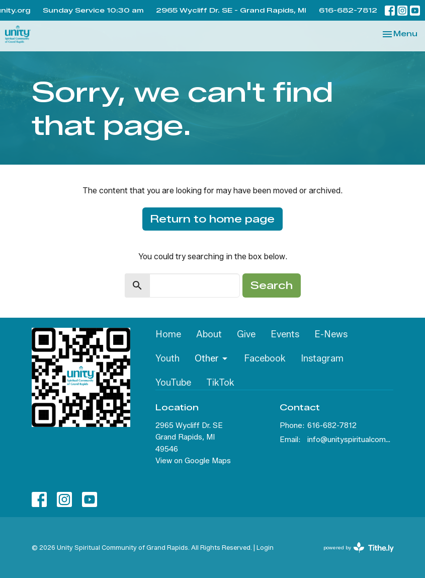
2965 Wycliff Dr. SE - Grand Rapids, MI (231, 10)
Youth (167, 358)
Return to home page (212, 219)
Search (271, 285)
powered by (358, 547)
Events (285, 334)
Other (212, 358)
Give (246, 334)
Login (265, 547)
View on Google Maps (193, 460)
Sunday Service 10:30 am (93, 10)
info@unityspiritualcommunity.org (350, 439)
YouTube (173, 382)
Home (168, 334)
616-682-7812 (348, 10)
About (209, 334)
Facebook (265, 358)
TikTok (220, 382)
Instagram (322, 358)
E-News (331, 334)
